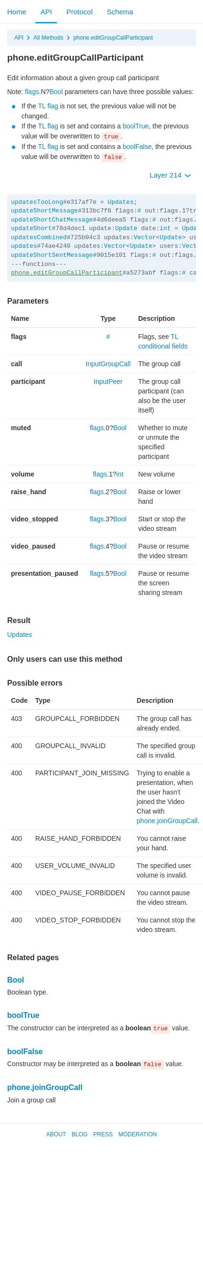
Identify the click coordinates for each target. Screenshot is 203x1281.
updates (24, 246)
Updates (121, 202)
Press (103, 1134)
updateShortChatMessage (52, 219)
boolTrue (135, 126)
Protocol (79, 12)
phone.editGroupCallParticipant (113, 37)
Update (126, 228)
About (56, 1134)
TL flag (48, 106)
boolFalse (137, 146)
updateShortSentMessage (52, 255)
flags (32, 91)
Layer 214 (170, 175)
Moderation (137, 1134)
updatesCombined (39, 237)
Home (16, 12)
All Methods (48, 37)
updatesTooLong (37, 202)
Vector (144, 237)
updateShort (31, 228)
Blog (79, 1134)
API (46, 12)
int (165, 228)
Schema (120, 12)
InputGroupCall (108, 364)
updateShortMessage (44, 210)
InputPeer (108, 381)
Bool (56, 91)
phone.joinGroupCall (167, 821)
